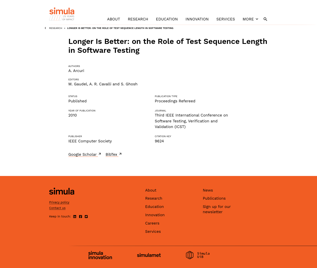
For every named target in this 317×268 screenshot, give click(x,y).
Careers (152, 223)
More (251, 19)
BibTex (114, 154)
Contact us (57, 208)
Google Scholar (85, 154)
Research (138, 19)
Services (225, 19)
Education (167, 19)
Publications (214, 198)
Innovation (197, 19)
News (208, 190)
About (113, 19)
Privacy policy (59, 202)
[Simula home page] (61, 198)
